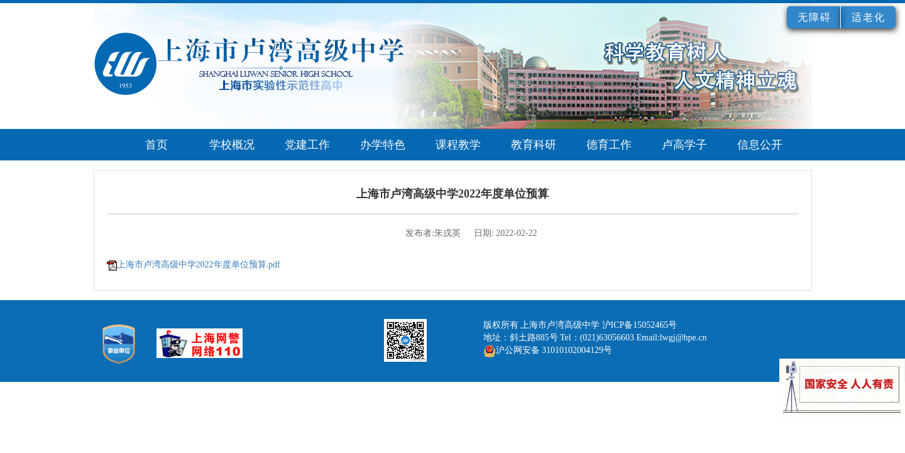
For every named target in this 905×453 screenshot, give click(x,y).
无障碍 (814, 17)
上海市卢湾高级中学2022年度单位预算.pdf (198, 264)
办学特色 (382, 144)
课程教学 (458, 144)
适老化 (869, 17)
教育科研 (533, 144)
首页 (156, 144)
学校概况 (232, 144)
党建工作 (307, 144)
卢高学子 (684, 144)
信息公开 (759, 144)
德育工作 (609, 144)
